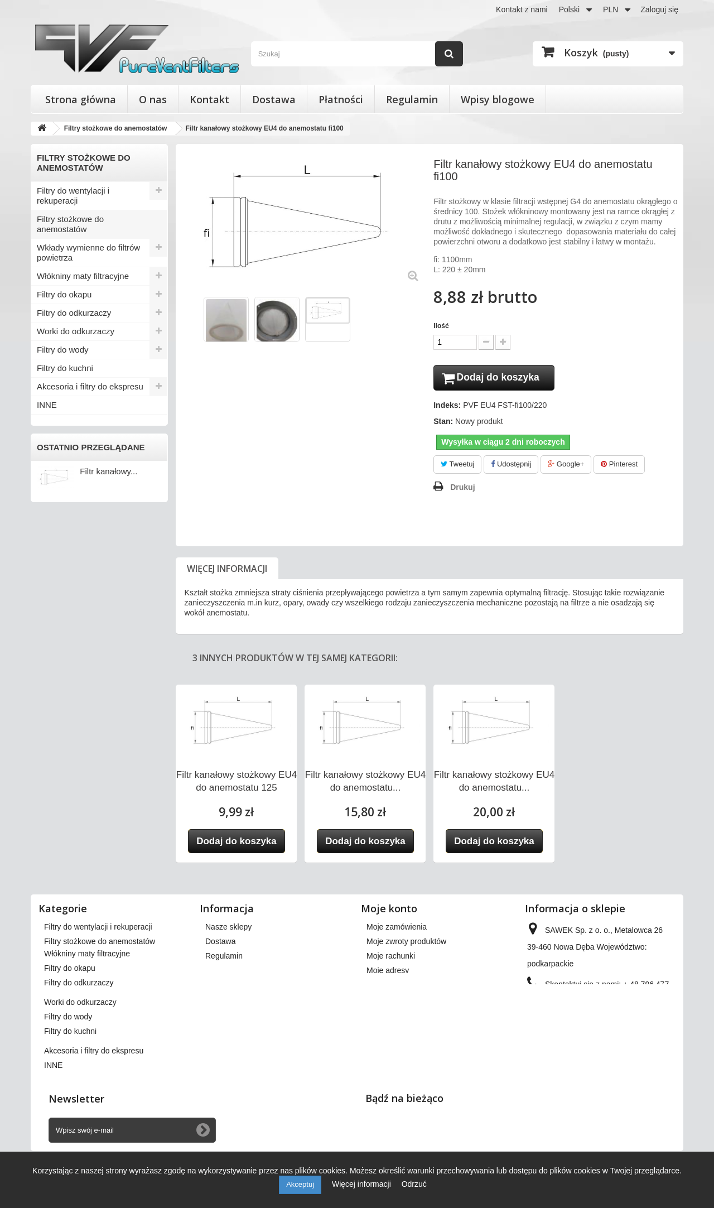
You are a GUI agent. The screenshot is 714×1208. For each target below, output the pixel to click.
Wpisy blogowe (497, 99)
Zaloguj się (659, 9)
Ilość (440, 326)
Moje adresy (387, 972)
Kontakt (209, 99)
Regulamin (412, 99)
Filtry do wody (63, 349)
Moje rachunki (390, 957)
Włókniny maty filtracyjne (83, 276)
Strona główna (80, 99)
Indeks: (447, 407)
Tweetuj (457, 466)
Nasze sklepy (228, 928)
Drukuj (462, 488)
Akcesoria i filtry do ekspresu (90, 386)
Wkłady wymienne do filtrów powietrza (88, 252)
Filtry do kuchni (65, 368)
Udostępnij (511, 466)
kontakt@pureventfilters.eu (617, 1023)
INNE (47, 405)
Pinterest (619, 466)
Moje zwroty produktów (406, 943)
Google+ (566, 466)
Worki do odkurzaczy (75, 331)
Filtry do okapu (64, 294)
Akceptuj (300, 1184)
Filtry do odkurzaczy (74, 312)
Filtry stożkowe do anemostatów (70, 224)
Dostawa (274, 99)
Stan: (443, 423)
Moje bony (384, 1001)
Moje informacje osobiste (409, 986)
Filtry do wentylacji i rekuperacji (73, 195)
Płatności (341, 99)
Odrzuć (414, 1184)
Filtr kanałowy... (108, 471)
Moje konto (389, 910)
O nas (153, 99)
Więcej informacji (227, 570)
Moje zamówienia (396, 928)
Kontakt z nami (522, 9)
